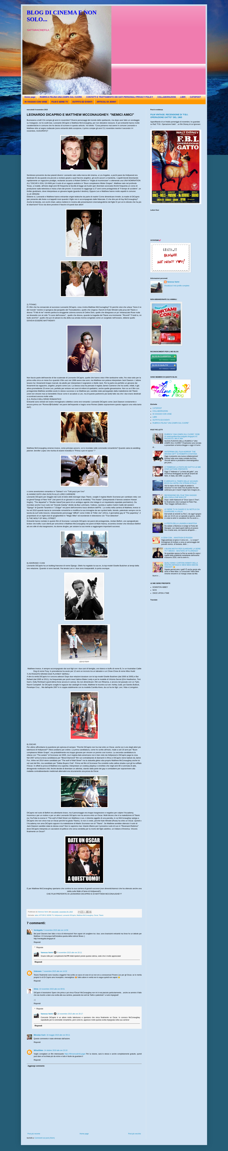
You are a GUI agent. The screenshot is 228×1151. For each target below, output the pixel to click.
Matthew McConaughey (85, 915)
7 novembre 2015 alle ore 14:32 (54, 971)
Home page (29, 97)
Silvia (36, 989)
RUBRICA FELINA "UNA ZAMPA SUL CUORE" (171, 423)
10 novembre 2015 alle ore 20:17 (70, 1014)
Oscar (96, 915)
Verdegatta (38, 930)
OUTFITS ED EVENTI (82, 102)
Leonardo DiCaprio (69, 915)
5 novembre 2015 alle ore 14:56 (55, 930)
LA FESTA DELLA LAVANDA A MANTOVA (180, 523)
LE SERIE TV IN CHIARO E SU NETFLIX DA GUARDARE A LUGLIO (182, 510)
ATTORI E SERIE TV (46, 915)
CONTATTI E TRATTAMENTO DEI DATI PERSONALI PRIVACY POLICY (119, 97)
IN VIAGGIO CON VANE (36, 102)
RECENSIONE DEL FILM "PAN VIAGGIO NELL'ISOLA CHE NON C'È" (180, 496)
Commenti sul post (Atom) (44, 1138)
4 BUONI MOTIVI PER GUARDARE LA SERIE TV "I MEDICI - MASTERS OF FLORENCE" (182, 550)
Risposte (39, 947)
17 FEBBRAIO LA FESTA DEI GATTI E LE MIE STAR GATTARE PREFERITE (182, 468)
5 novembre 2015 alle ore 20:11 (69, 953)
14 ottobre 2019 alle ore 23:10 (55, 1050)
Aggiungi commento (36, 1066)
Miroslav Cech (40, 1035)
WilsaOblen (38, 1050)
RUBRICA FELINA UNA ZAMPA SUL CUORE (61, 97)
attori (36, 915)
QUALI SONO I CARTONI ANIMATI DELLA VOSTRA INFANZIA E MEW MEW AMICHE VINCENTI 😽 (181, 565)
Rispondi (37, 942)
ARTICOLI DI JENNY (106, 102)
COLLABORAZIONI (166, 97)
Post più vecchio (134, 1134)
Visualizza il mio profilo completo (176, 286)
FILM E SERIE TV (59, 102)
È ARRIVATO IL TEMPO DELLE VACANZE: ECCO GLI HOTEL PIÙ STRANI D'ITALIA (181, 482)
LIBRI (183, 97)
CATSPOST (195, 97)
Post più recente (33, 1134)
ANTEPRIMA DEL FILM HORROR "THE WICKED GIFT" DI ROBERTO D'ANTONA (180, 453)
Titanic (101, 915)
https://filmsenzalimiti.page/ (75, 1054)
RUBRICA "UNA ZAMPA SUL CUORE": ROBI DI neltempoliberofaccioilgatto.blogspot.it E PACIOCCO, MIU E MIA (182, 436)
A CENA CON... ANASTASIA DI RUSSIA (177, 538)
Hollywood (58, 915)
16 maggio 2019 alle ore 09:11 (58, 1035)
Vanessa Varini (47, 953)
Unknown (38, 971)
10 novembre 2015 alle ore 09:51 (52, 989)
